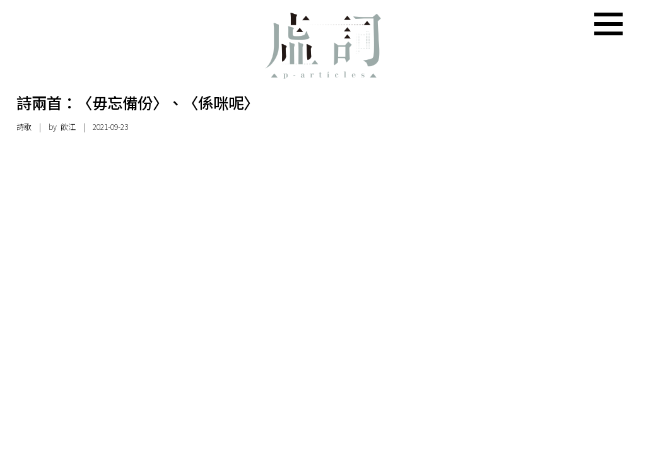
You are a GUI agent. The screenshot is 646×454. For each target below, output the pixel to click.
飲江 (68, 126)
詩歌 (24, 126)
